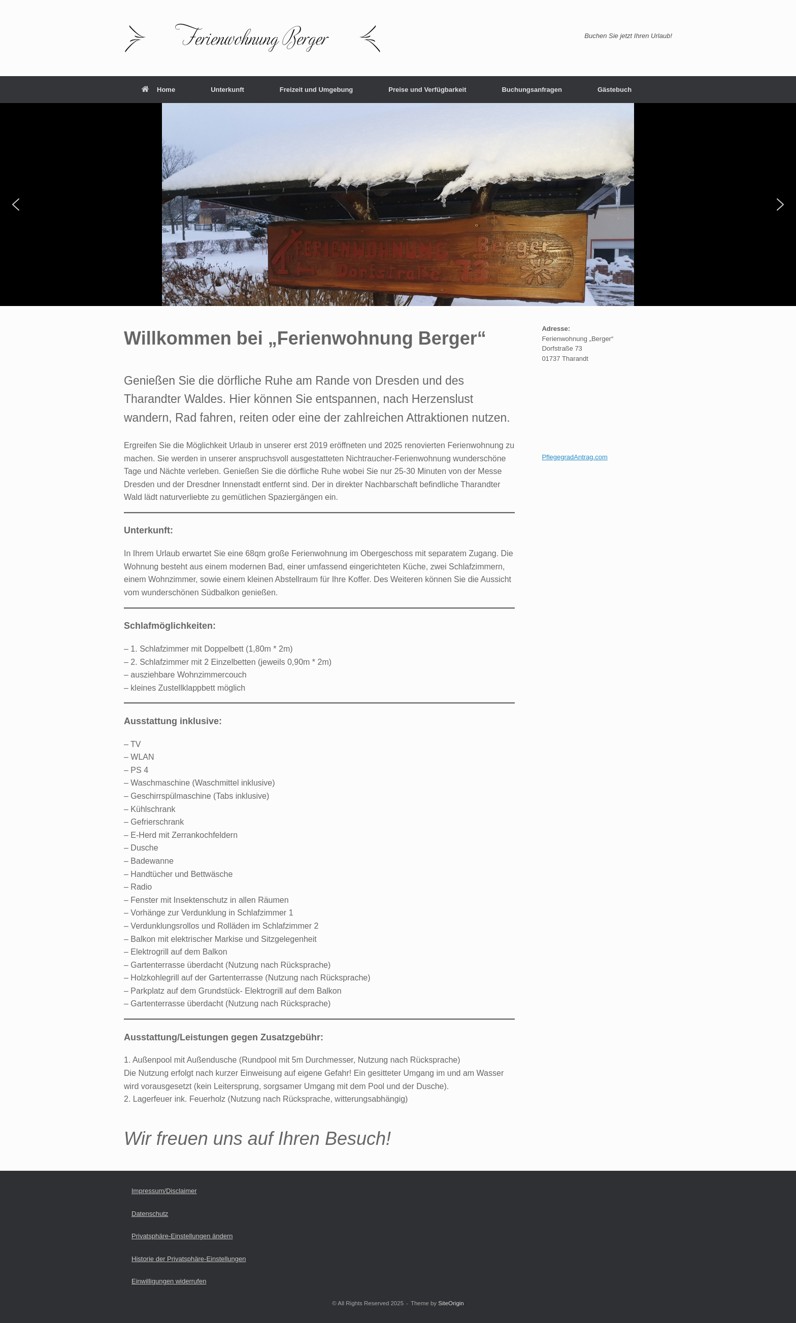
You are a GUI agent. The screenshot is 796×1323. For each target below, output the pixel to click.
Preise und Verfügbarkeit (427, 89)
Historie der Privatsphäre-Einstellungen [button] (188, 1259)
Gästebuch (615, 89)
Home (158, 89)
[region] (398, 204)
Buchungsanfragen (531, 89)
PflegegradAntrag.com (574, 457)
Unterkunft (227, 89)
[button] (16, 204)
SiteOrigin (451, 1303)
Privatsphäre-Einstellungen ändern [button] (182, 1236)
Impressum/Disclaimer (164, 1191)
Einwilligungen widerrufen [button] (168, 1281)
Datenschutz (149, 1213)
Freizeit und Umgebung (316, 89)
